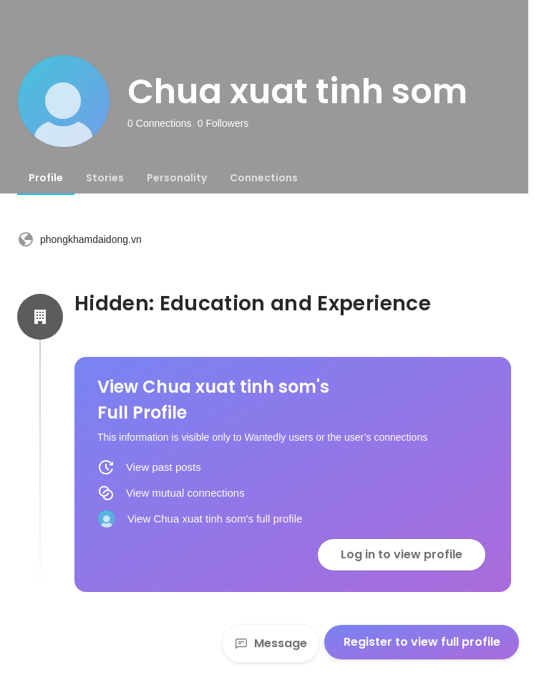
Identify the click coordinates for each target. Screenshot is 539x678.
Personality (177, 178)
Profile (46, 178)
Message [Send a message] (270, 643)
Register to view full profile (422, 642)
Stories (105, 178)
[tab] (45, 178)
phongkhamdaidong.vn (79, 239)
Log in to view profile (401, 554)
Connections (264, 178)
